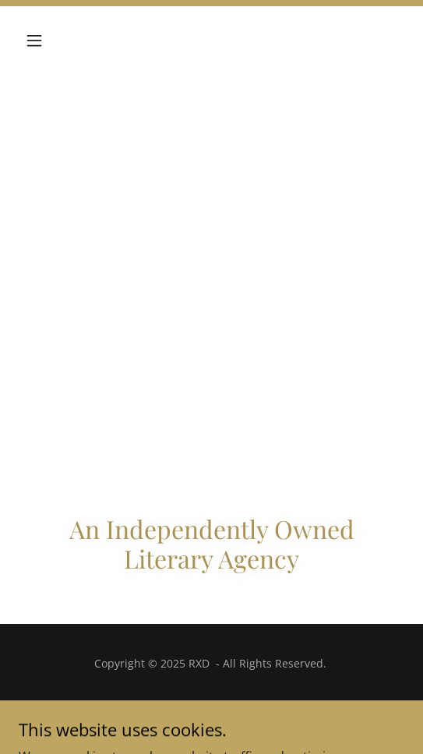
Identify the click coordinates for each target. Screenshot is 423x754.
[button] (47, 40)
